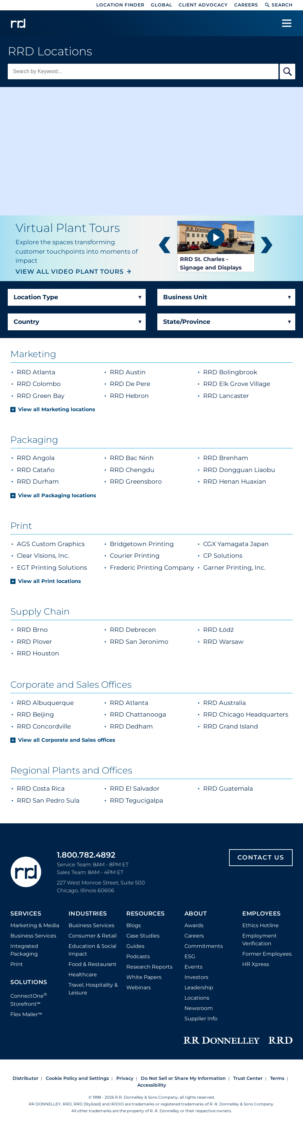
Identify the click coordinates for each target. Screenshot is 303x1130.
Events (193, 967)
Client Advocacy (203, 4)
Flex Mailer (26, 1014)
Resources (145, 914)
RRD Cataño (36, 470)
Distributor (25, 1078)
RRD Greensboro (136, 481)
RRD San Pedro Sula (48, 800)
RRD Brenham (225, 458)
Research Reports (149, 967)
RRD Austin (144, 372)
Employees (261, 914)
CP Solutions (222, 555)
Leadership (198, 987)
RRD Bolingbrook (246, 372)
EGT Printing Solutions (52, 567)
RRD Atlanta (52, 372)
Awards (194, 925)
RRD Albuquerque (45, 703)
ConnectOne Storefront (28, 999)
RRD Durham (38, 481)
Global (161, 4)
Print (16, 964)
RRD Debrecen (133, 629)
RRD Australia (224, 703)
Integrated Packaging (24, 950)
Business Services (33, 936)
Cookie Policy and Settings (77, 1078)
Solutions (28, 982)
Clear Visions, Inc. (43, 555)
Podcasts (138, 956)
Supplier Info (200, 1018)
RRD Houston (38, 653)
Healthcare (82, 974)
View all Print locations (49, 581)
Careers (246, 4)
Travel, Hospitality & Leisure (93, 989)
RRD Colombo (55, 383)
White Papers (144, 977)
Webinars (138, 987)
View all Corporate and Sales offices (66, 740)
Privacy (124, 1078)
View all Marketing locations (56, 409)
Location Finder (120, 4)
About (195, 914)
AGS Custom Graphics (51, 544)
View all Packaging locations (57, 495)
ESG (189, 956)
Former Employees (267, 954)
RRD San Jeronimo (139, 641)
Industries (87, 914)
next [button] (266, 246)
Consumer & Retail (92, 936)
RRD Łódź (218, 629)
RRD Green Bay (57, 395)
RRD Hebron (145, 395)
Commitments (203, 946)
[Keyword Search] (143, 71)
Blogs (133, 925)
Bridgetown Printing (142, 544)
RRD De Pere (146, 383)
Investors (196, 977)
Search (279, 4)
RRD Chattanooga (138, 714)
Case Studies (143, 936)
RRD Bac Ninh (132, 458)
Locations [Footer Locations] (196, 998)
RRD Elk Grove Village (246, 383)
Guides (135, 946)
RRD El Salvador (135, 788)
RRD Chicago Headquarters (245, 714)
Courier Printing (135, 555)
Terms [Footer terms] (277, 1078)
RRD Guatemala (228, 788)
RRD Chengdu (132, 470)
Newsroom (198, 1008)
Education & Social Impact (92, 950)
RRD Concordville (44, 726)
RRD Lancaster (242, 395)
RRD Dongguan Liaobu (239, 470)
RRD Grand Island (230, 726)
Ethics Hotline (260, 925)
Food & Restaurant (92, 964)
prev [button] (164, 246)
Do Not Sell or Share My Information (183, 1078)
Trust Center (248, 1078)
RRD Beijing (35, 714)
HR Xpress (255, 964)
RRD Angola (36, 458)
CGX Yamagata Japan (236, 544)
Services (25, 914)
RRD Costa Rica (41, 788)
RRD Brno (32, 629)
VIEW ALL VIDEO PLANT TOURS (70, 271)
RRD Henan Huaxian (234, 481)
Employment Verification (259, 940)
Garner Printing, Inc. (234, 567)
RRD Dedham (131, 726)
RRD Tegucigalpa (136, 800)
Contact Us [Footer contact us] (260, 857)
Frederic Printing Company (152, 567)
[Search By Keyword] (287, 71)
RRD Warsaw (223, 641)
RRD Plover (34, 641)
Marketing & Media (34, 925)
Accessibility (151, 1085)
